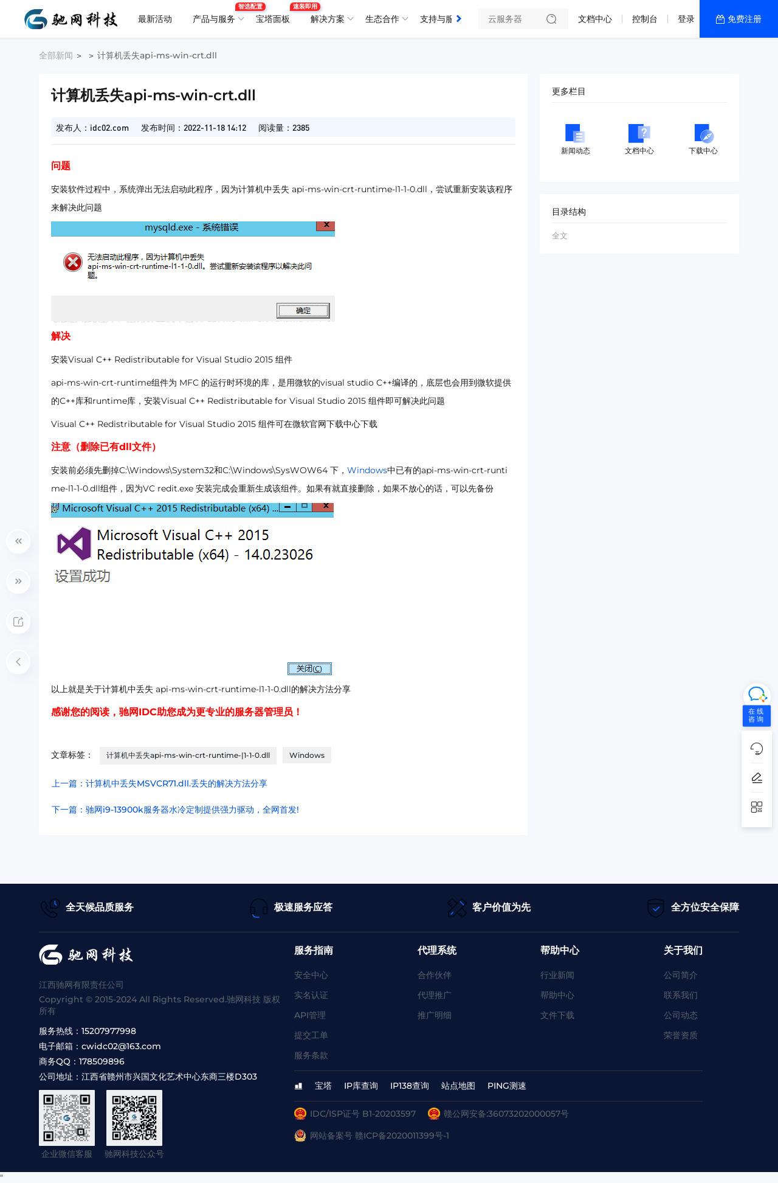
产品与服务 (217, 14)
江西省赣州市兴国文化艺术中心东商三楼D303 (169, 1076)
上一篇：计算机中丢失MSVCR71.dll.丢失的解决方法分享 (159, 783)
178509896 (102, 1061)
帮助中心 (557, 995)
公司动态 (681, 1015)
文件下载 (557, 1015)
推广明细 (435, 1015)
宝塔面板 (276, 14)
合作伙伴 (435, 975)
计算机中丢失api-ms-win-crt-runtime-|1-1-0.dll (188, 755)
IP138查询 (409, 1085)
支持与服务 (441, 18)
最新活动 (155, 18)
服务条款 (311, 1055)
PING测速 (506, 1085)
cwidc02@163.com (121, 1046)
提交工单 (311, 1035)
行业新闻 (557, 975)
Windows (367, 470)
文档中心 (595, 18)
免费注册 (745, 18)
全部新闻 (56, 55)
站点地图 (458, 1085)
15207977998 (108, 1030)
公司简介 (681, 975)
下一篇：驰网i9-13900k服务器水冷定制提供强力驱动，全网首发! (175, 809)
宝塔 (323, 1085)
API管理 (310, 1015)
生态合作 (382, 18)
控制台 (645, 18)
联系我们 (681, 995)
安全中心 (311, 975)
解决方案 (328, 18)
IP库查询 (361, 1085)
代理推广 (435, 995)
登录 (686, 18)
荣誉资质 (681, 1035)
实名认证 (311, 995)
